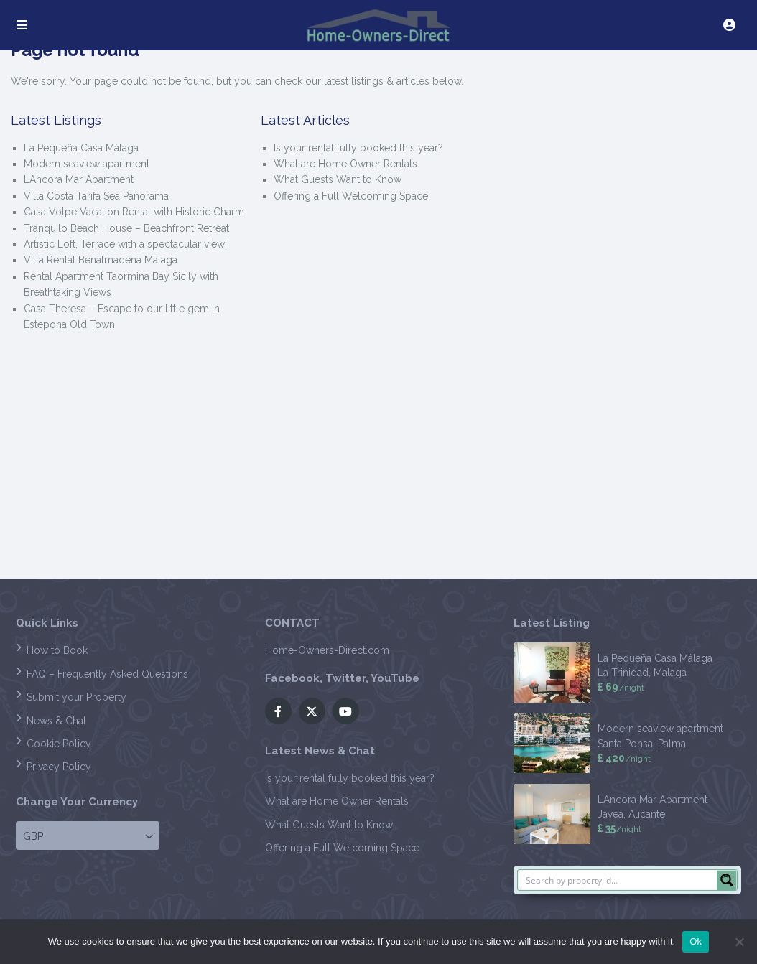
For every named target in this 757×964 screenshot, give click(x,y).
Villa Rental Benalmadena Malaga (100, 260)
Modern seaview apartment (86, 163)
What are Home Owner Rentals (345, 163)
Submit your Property (76, 697)
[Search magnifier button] (727, 880)
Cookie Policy (59, 743)
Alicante (646, 814)
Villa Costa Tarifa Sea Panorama (96, 196)
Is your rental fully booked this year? (358, 148)
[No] (739, 942)
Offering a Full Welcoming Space (351, 196)
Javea (610, 814)
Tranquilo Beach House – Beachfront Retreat (126, 228)
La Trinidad (623, 672)
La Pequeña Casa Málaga (81, 148)
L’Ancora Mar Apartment (79, 179)
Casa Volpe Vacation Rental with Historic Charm (134, 211)
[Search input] (618, 880)
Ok (695, 941)
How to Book (57, 650)
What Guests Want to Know (337, 179)
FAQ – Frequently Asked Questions (107, 674)
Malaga (670, 672)
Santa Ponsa (625, 743)
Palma (672, 743)
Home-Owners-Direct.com (327, 650)
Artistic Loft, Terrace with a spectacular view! (125, 244)
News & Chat (56, 720)
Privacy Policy (59, 766)
